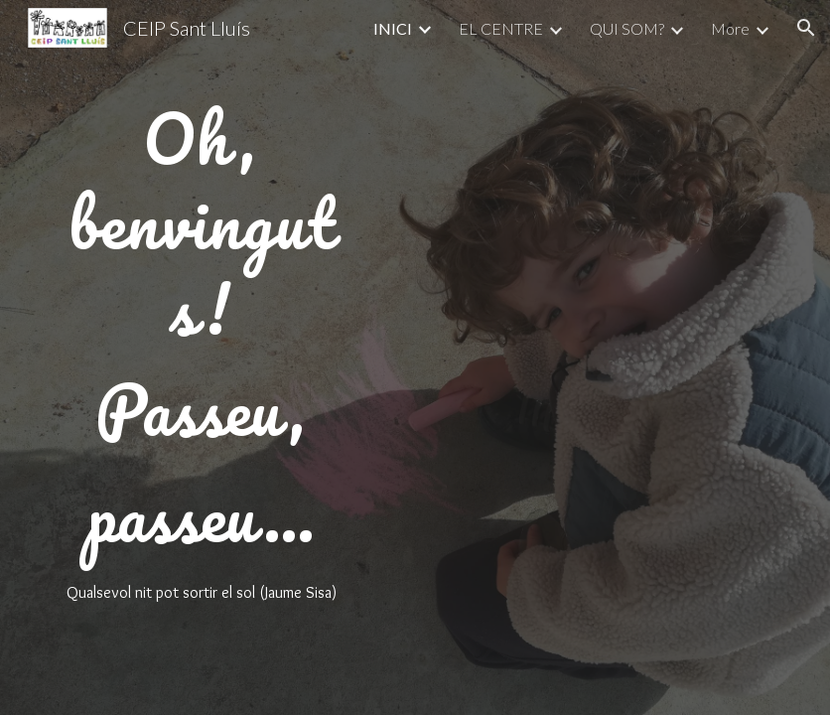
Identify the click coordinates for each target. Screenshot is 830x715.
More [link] (730, 28)
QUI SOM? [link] (627, 28)
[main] (201, 357)
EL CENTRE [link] (501, 28)
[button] (806, 28)
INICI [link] (392, 28)
